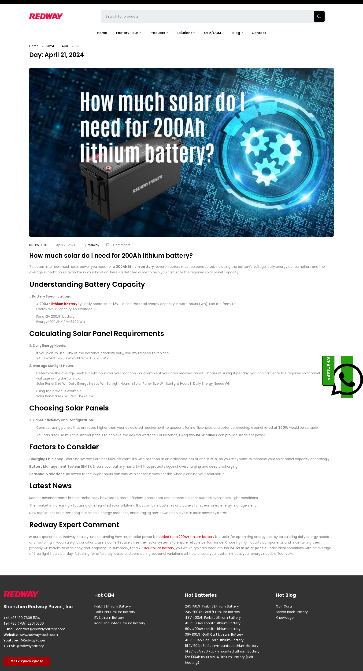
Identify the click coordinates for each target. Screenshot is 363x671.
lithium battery (64, 304)
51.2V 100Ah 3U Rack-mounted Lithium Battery (222, 651)
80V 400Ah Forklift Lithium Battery (213, 628)
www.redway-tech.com (38, 634)
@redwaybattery (30, 646)
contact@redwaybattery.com (40, 629)
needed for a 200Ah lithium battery (185, 536)
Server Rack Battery (292, 612)
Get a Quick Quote (27, 661)
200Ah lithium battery (156, 548)
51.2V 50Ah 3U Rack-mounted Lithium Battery (221, 645)
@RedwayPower (32, 640)
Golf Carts (284, 606)
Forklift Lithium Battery (112, 606)
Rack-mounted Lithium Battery (119, 623)
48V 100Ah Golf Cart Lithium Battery (214, 640)
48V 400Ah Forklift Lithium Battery (213, 617)
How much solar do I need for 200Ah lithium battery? (111, 255)
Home (34, 46)
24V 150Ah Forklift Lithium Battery (212, 606)
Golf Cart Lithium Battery (114, 612)
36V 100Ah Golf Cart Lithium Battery (214, 634)
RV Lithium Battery (109, 617)
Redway (93, 245)
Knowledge (39, 245)
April (65, 46)
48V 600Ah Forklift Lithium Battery (213, 623)
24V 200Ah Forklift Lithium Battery (212, 612)
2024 (50, 46)
